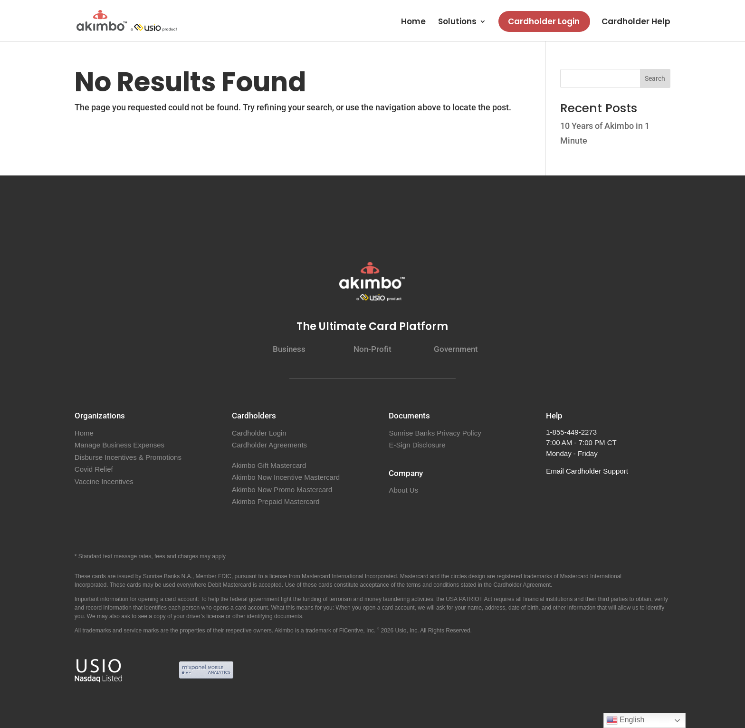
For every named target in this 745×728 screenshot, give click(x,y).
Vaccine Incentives (104, 481)
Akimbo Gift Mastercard (269, 465)
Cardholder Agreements (269, 445)
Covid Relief (94, 469)
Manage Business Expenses (119, 445)
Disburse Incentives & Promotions (128, 457)
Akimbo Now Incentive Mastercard (286, 477)
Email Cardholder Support (587, 471)
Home (413, 22)
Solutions (457, 22)
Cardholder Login (544, 21)
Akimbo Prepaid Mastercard (276, 501)
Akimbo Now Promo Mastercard (282, 489)
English (625, 720)
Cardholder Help (636, 22)
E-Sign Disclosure (417, 445)
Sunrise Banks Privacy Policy (435, 433)
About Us (403, 490)
